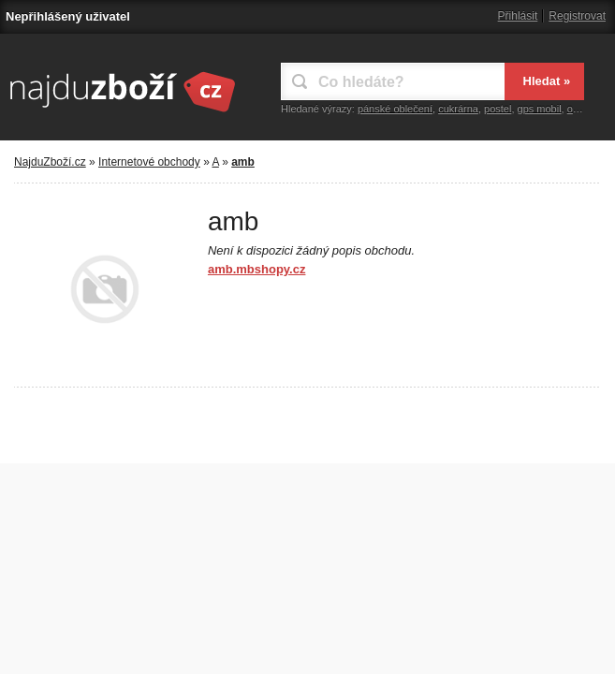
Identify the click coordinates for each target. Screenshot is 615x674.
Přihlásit (518, 15)
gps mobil (540, 108)
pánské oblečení (395, 108)
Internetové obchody (149, 161)
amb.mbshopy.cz (257, 269)
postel (497, 108)
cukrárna (458, 108)
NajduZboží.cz (50, 161)
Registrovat (577, 15)
